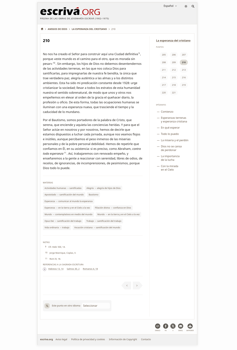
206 (174, 54)
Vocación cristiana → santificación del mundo (97, 227)
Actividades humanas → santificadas (63, 188)
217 (164, 84)
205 (164, 54)
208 (164, 62)
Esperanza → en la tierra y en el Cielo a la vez (67, 207)
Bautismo (93, 194)
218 (174, 84)
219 (184, 84)
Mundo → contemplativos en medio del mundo (68, 214)
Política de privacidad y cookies (88, 339)
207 (184, 54)
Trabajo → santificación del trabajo (103, 220)
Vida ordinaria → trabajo (57, 227)
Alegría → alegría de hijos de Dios (103, 188)
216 (184, 77)
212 (174, 69)
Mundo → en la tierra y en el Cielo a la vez (118, 214)
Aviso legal (61, 339)
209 (174, 62)
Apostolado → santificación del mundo (64, 194)
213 (184, 69)
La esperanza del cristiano (173, 40)
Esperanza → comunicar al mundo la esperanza (69, 201)
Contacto (146, 339)
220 (164, 92)
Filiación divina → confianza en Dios (113, 207)
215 (174, 77)
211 (164, 69)
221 (174, 92)
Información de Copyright (123, 339)
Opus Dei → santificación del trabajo (63, 220)
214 (164, 77)
